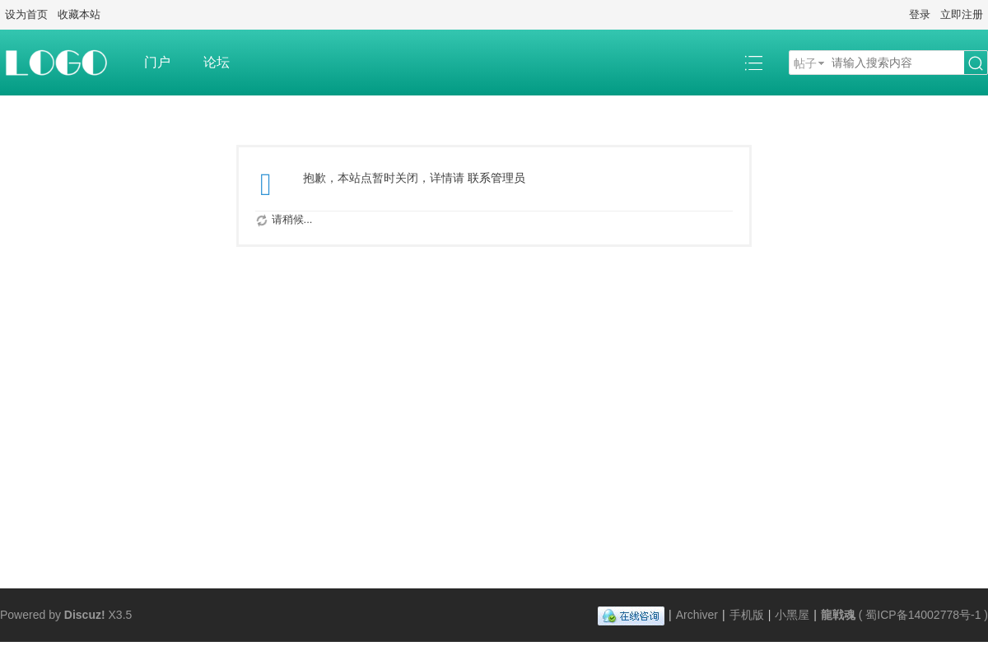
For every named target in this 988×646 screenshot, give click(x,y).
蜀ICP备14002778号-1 (923, 614)
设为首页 (26, 14)
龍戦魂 (838, 614)
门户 (157, 62)
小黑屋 (792, 614)
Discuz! (84, 614)
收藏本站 (79, 14)
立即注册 (961, 14)
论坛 (216, 62)
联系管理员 (496, 177)
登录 (919, 14)
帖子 (805, 63)
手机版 (746, 614)
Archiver (697, 614)
